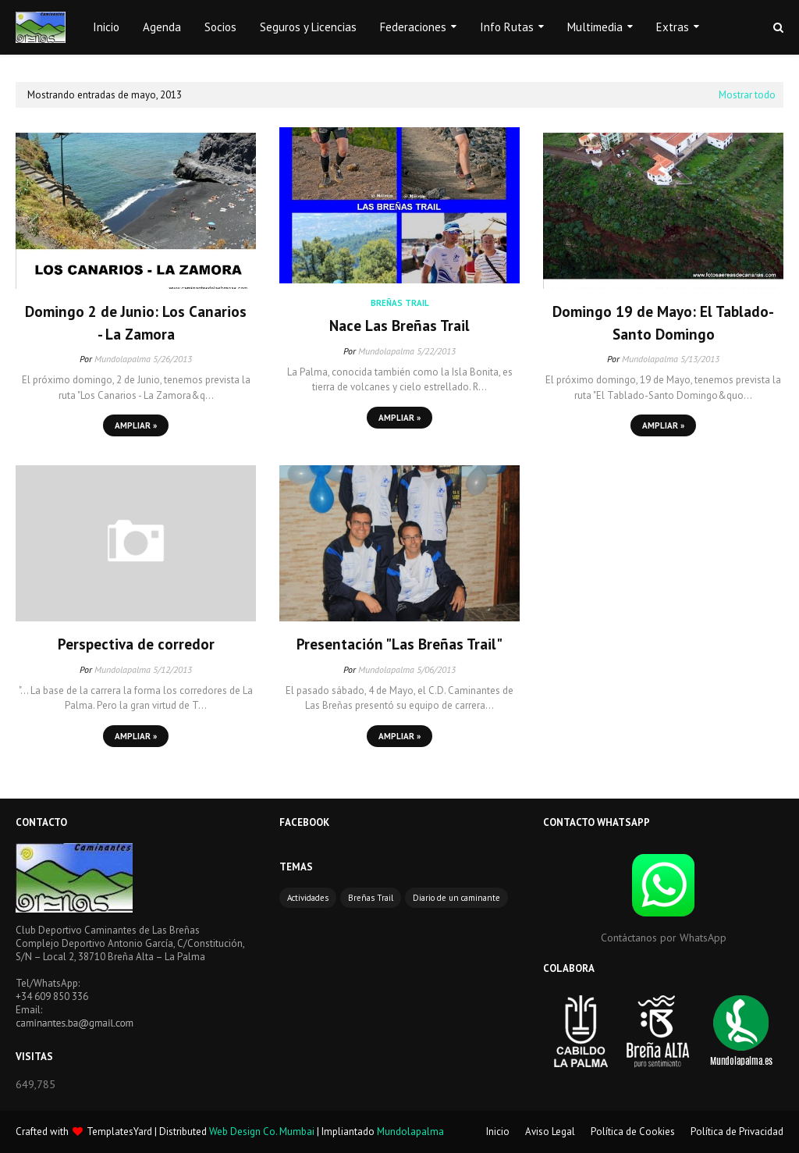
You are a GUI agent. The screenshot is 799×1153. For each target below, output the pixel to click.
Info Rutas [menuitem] (507, 27)
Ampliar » (136, 425)
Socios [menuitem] (220, 27)
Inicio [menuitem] (106, 27)
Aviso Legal (550, 1131)
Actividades (307, 897)
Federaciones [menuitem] (413, 27)
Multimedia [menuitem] (595, 27)
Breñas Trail (370, 897)
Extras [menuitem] (672, 27)
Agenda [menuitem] (162, 27)
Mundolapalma (122, 359)
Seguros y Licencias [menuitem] (308, 27)
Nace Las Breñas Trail (399, 325)
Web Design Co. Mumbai (261, 1131)
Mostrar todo (747, 94)
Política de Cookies (633, 1131)
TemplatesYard (119, 1131)
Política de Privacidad (737, 1131)
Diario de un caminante (456, 897)
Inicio (498, 1131)
